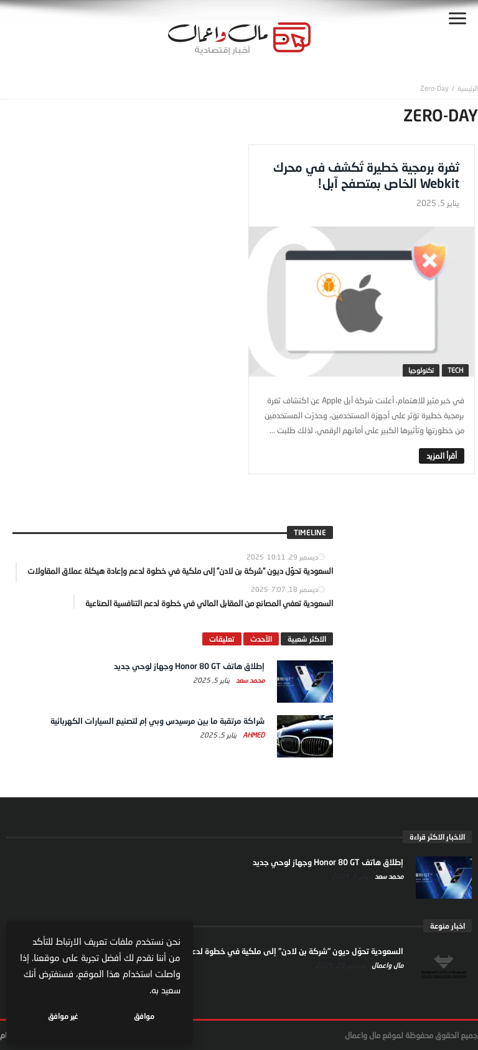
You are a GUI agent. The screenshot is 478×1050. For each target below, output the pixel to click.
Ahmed (253, 735)
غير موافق (63, 1016)
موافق (144, 1016)
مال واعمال (386, 965)
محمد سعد (249, 680)
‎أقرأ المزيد (441, 456)
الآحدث (261, 639)
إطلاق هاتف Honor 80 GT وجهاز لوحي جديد (189, 666)
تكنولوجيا (421, 370)
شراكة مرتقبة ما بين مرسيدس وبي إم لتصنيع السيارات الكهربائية (157, 721)
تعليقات (222, 639)
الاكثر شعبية (307, 639)
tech (455, 370)
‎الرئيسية (467, 88)
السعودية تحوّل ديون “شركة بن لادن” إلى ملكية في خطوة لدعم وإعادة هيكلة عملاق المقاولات (241, 951)
